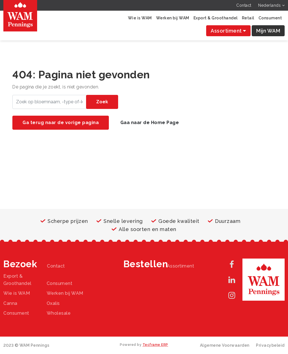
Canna (10, 303)
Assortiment (228, 31)
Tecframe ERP (155, 345)
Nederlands (271, 5)
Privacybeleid (270, 345)
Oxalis (53, 303)
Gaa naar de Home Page (149, 122)
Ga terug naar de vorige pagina (60, 122)
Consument (270, 18)
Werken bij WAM (172, 18)
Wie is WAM (140, 18)
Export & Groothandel (216, 18)
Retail (248, 18)
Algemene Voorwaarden (224, 345)
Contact (243, 5)
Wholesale (59, 313)
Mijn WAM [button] (268, 31)
